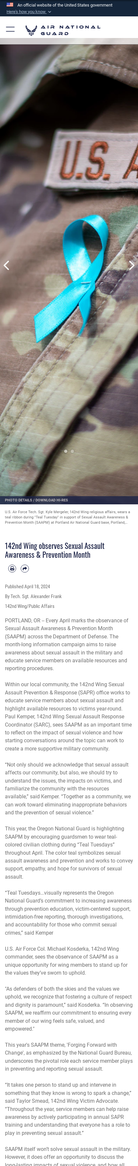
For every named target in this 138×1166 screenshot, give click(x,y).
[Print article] (12, 569)
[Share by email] (25, 569)
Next (131, 265)
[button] (30, 12)
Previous (7, 265)
